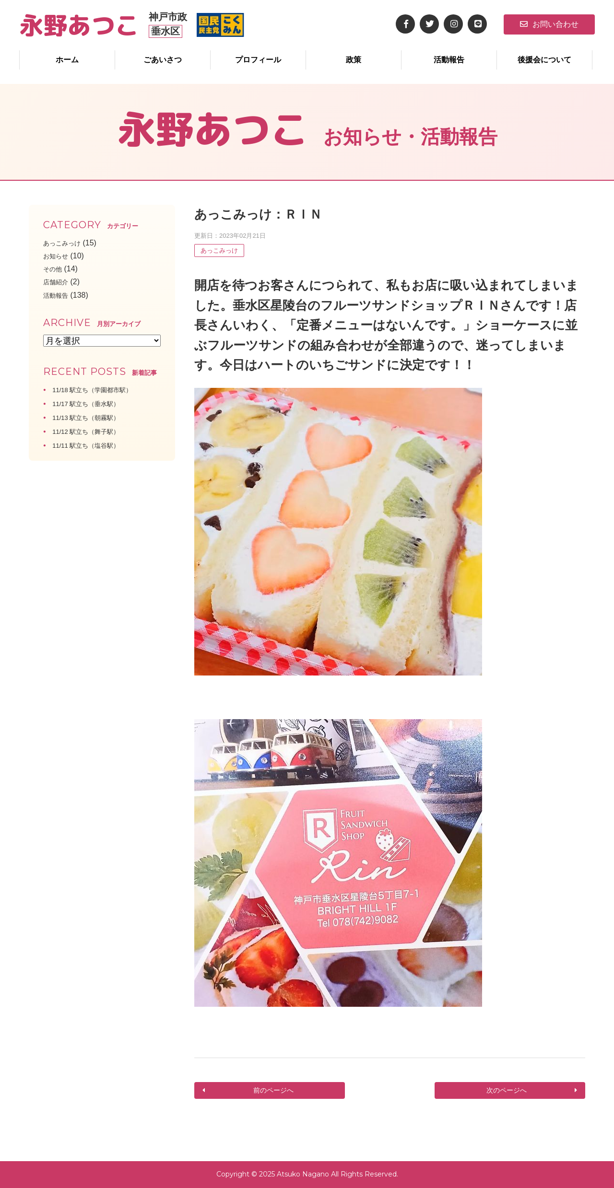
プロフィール (258, 60)
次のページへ (507, 1090)
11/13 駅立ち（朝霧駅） (93, 417)
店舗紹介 (58, 282)
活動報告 (449, 60)
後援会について (544, 60)
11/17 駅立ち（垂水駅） (93, 403)
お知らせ (58, 256)
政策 (353, 60)
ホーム (67, 60)
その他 (54, 269)
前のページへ (272, 1090)
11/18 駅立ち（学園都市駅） (101, 389)
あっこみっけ (219, 250)
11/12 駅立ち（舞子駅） (93, 431)
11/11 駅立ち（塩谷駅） (93, 445)
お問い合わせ (549, 24)
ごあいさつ (162, 60)
